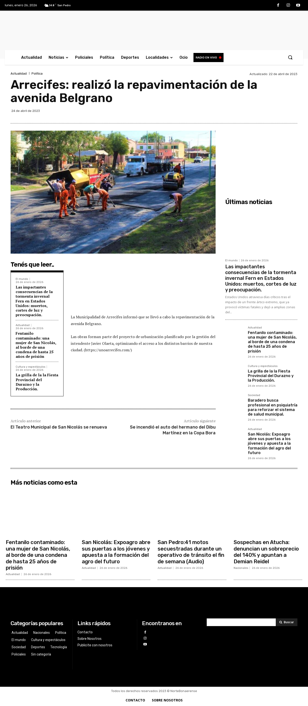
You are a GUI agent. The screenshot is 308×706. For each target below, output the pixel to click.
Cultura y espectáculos (30, 367)
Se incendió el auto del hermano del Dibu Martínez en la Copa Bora (173, 429)
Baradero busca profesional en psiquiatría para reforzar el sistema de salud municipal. (272, 407)
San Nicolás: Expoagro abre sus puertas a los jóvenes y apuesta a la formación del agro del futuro (269, 443)
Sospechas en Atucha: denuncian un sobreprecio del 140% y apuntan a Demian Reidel (266, 552)
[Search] (286, 622)
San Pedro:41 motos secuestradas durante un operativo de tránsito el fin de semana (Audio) (191, 552)
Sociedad (254, 395)
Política (37, 73)
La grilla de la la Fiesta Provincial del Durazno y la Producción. (37, 382)
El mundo (22, 279)
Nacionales (241, 568)
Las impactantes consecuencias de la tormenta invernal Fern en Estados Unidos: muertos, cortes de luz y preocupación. (34, 300)
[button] (290, 57)
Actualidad (19, 73)
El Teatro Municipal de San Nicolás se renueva (59, 427)
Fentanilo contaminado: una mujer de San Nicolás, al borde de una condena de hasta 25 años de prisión (36, 345)
